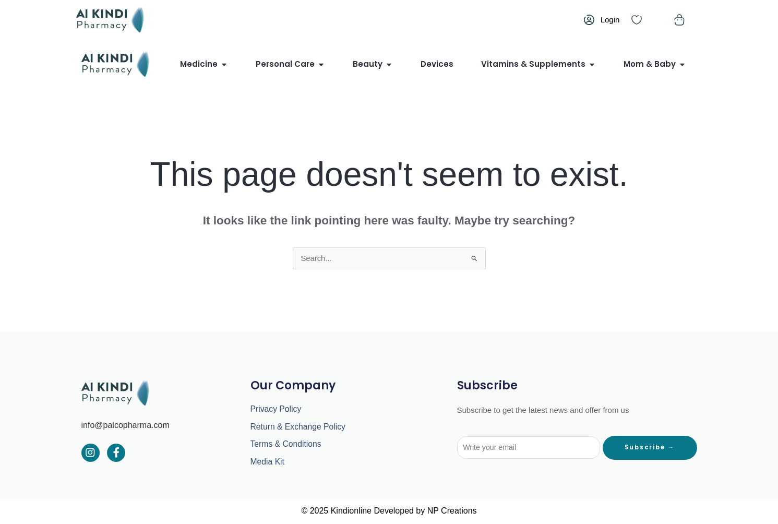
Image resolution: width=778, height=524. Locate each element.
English (521, 19)
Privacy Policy (276, 409)
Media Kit (267, 462)
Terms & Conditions (286, 444)
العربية (494, 19)
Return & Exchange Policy (299, 427)
